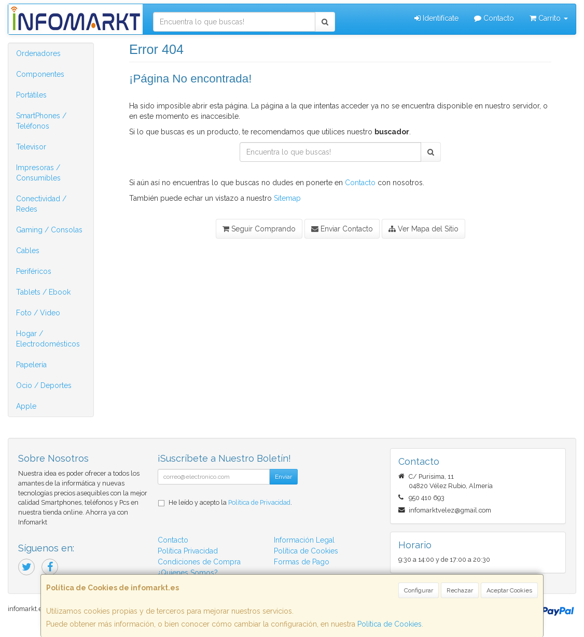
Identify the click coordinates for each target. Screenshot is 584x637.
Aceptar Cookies (509, 590)
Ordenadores (38, 53)
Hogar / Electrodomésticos (48, 338)
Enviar (283, 476)
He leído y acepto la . (230, 502)
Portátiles (31, 95)
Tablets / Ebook (43, 292)
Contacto (494, 18)
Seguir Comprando (259, 229)
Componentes (40, 74)
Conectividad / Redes (41, 204)
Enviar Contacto (342, 229)
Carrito (549, 18)
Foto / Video (38, 313)
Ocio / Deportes (44, 385)
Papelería (31, 365)
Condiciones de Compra (199, 562)
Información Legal (304, 540)
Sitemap (287, 198)
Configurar (418, 590)
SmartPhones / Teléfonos (41, 121)
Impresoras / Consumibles (38, 172)
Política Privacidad (188, 551)
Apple (26, 406)
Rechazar (460, 590)
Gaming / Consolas (49, 230)
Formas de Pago (301, 562)
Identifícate (436, 18)
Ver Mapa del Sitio (423, 229)
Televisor (31, 147)
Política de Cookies (389, 624)
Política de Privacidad (259, 502)
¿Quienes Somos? (188, 573)
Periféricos (33, 271)
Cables (27, 250)
